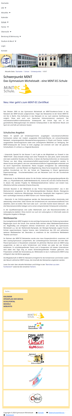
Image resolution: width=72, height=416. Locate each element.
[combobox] (16, 291)
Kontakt (4, 51)
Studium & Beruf (7, 41)
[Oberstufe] (10, 31)
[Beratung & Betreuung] (20, 36)
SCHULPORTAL (9, 301)
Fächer (3, 27)
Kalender (4, 17)
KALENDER (7, 296)
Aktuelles (4, 12)
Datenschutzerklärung (56, 413)
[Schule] (7, 22)
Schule (3, 22)
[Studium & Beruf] (15, 41)
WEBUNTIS (7, 306)
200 (2, 8)
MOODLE (7, 304)
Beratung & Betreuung (10, 36)
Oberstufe (5, 32)
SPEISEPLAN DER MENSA (13, 299)
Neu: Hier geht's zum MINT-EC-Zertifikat (26, 102)
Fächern (33, 267)
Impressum (10, 415)
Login (3, 46)
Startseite (5, 3)
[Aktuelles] (9, 12)
